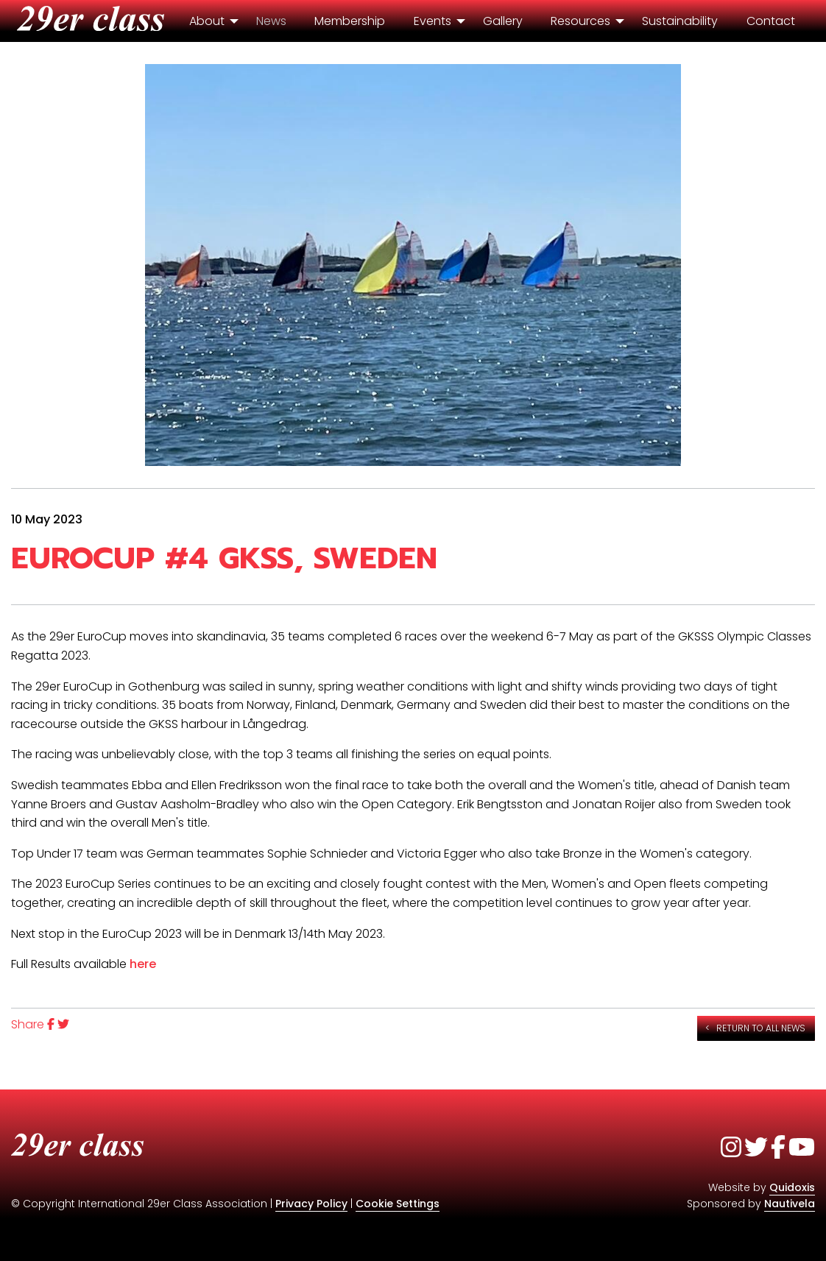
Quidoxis (792, 1187)
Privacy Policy (311, 1203)
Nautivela (789, 1203)
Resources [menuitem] (580, 21)
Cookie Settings (398, 1203)
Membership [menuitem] (349, 21)
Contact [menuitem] (770, 21)
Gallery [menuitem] (503, 21)
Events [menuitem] (432, 21)
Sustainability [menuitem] (680, 21)
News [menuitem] (271, 21)
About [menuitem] (207, 21)
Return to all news (760, 1028)
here (143, 964)
